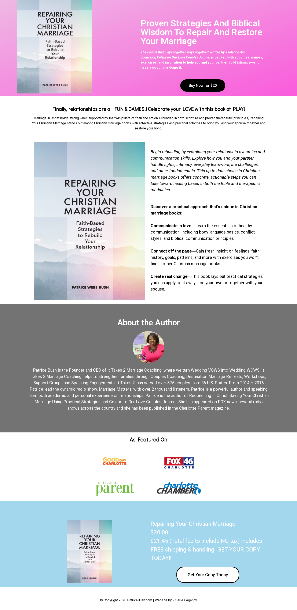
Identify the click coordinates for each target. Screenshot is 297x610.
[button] (202, 85)
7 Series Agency (185, 600)
